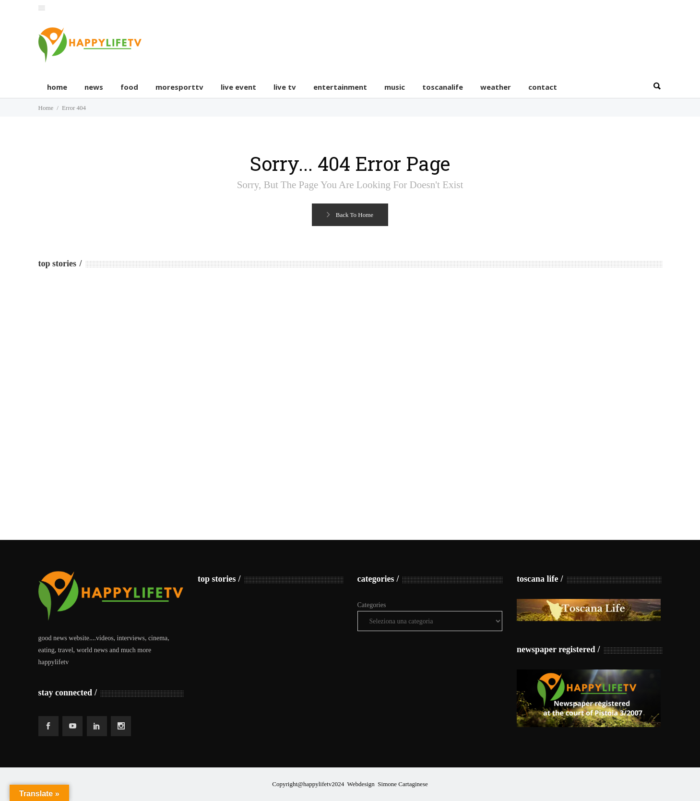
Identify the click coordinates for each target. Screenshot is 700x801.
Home (46, 107)
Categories (371, 605)
